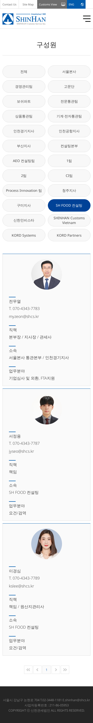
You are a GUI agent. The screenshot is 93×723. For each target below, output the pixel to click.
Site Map (28, 4)
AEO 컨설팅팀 (24, 160)
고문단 (69, 86)
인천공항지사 (69, 131)
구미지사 (24, 205)
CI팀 (69, 175)
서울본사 (69, 71)
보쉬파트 (24, 101)
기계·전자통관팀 (69, 116)
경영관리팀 (23, 86)
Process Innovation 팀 (24, 190)
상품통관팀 (23, 116)
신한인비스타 (23, 220)
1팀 (69, 160)
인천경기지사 (23, 131)
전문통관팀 (69, 101)
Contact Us (9, 4)
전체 (23, 71)
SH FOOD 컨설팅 (69, 205)
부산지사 (24, 145)
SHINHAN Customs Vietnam (69, 220)
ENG (71, 4)
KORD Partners (69, 235)
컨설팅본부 (69, 145)
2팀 (24, 175)
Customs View (48, 4)
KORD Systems (24, 235)
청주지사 (69, 190)
